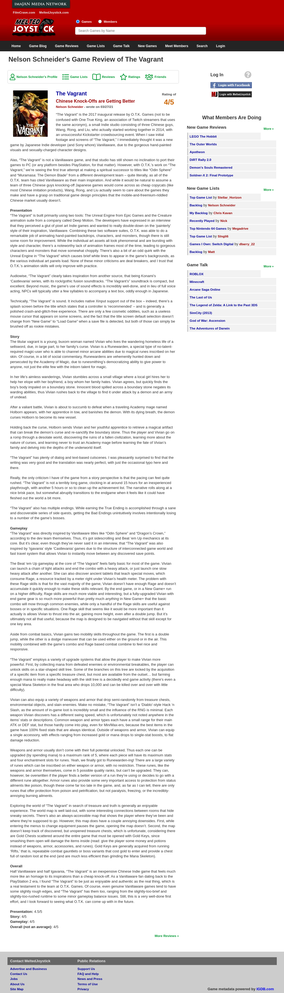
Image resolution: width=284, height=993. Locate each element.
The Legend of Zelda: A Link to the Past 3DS (224, 305)
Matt (211, 252)
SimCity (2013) (201, 313)
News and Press (89, 979)
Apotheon (197, 152)
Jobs (14, 979)
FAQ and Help (88, 974)
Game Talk (121, 46)
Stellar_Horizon (230, 197)
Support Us (86, 969)
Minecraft (197, 281)
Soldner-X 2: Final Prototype (211, 175)
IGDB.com (265, 989)
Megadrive (240, 228)
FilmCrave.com (24, 12)
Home (16, 46)
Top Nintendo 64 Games (208, 228)
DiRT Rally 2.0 (200, 159)
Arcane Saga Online (205, 289)
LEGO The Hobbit (203, 136)
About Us (17, 984)
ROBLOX (197, 274)
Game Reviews (66, 46)
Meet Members (176, 46)
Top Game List (201, 197)
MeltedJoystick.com (54, 12)
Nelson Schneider (69, 106)
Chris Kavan (223, 213)
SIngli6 (223, 236)
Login (220, 46)
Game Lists (96, 46)
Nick (223, 220)
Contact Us (18, 974)
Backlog (196, 205)
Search (202, 46)
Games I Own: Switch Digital (212, 244)
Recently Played (202, 220)
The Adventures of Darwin (210, 328)
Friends (160, 76)
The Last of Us (201, 297)
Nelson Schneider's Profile (37, 76)
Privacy (83, 989)
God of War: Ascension (207, 320)
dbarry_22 (247, 244)
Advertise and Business (28, 969)
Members (110, 21)
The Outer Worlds (203, 144)
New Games (147, 46)
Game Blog (38, 46)
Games (87, 21)
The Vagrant (71, 93)
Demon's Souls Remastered (211, 167)
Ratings (134, 76)
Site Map (17, 989)
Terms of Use (87, 984)
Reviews (108, 76)
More (268, 128)
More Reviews (165, 936)
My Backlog (199, 213)
